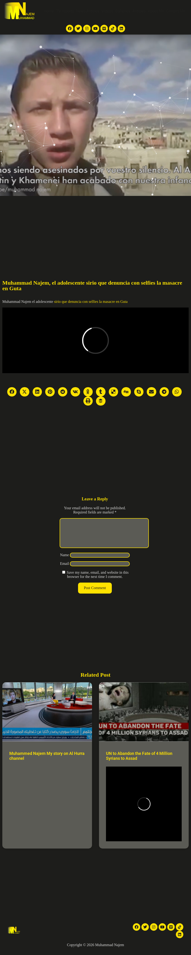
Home (49, 11)
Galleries (122, 11)
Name (64, 560)
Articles (139, 11)
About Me (156, 11)
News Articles (87, 11)
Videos (107, 11)
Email (64, 569)
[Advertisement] (95, 231)
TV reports (65, 11)
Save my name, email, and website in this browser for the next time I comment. (98, 580)
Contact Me (175, 11)
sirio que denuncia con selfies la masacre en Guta (90, 302)
